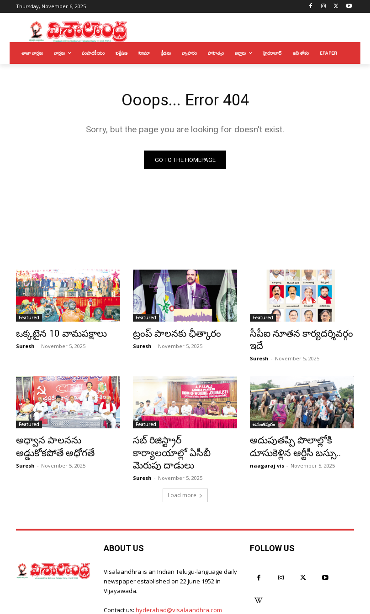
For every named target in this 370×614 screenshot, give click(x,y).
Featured (29, 320)
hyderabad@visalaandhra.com (179, 580)
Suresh (25, 346)
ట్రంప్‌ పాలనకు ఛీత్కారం (169, 334)
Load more (185, 465)
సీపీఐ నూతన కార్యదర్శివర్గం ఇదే (298, 334)
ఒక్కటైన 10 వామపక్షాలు (53, 334)
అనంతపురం (264, 412)
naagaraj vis (267, 448)
